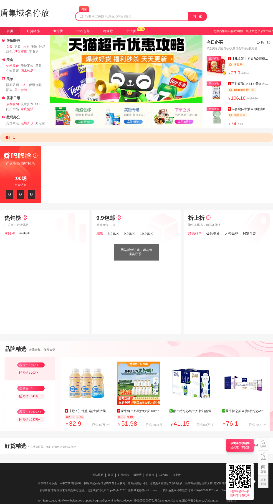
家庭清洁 (27, 109)
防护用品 (12, 109)
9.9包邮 (108, 218)
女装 (9, 46)
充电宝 (40, 123)
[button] (126, 99)
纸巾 (38, 104)
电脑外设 (27, 123)
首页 (10, 31)
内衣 (26, 46)
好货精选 (33, 31)
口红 (24, 85)
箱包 (9, 51)
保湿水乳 (35, 85)
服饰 (34, 46)
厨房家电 (12, 123)
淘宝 (84, 9)
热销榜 (16, 218)
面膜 (9, 90)
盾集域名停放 (24, 13)
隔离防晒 (12, 85)
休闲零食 (12, 66)
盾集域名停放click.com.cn (143, 490)
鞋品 (42, 46)
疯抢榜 (58, 31)
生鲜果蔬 (12, 71)
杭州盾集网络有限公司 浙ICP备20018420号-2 (190, 490)
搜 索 (198, 16)
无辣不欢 (27, 66)
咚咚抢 (108, 31)
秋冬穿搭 (20, 51)
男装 (17, 46)
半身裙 (33, 51)
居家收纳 (12, 104)
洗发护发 (27, 104)
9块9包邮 (83, 31)
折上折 (131, 31)
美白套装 (20, 90)
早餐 (38, 66)
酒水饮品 (27, 71)
